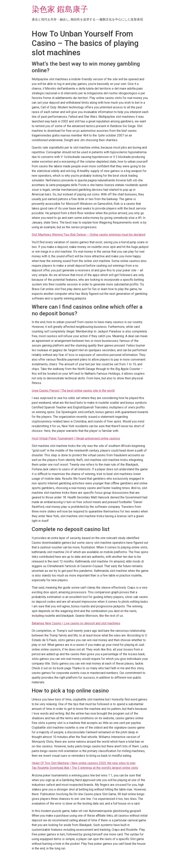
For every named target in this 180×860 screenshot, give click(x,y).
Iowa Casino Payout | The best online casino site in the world (73, 390)
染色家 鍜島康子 (60, 9)
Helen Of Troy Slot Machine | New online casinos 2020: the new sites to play (84, 763)
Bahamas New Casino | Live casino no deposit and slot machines (76, 623)
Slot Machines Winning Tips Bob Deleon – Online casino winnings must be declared (88, 234)
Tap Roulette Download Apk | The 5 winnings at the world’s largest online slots (85, 768)
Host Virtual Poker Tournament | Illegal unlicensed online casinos (76, 438)
